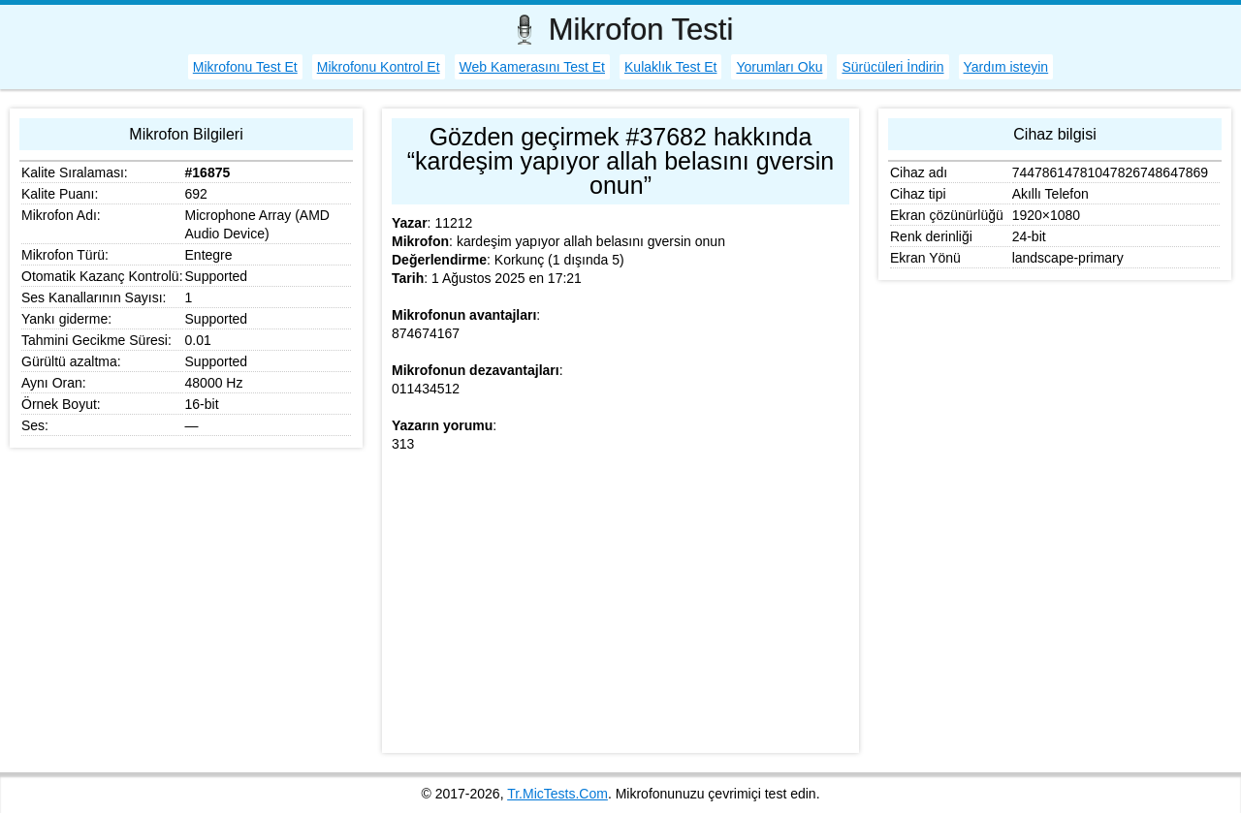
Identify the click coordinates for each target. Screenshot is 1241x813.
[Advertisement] (620, 607)
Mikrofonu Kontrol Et (378, 67)
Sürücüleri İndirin (892, 67)
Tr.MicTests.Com (557, 793)
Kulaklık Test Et (670, 67)
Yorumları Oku (779, 67)
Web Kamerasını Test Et (532, 67)
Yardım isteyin (1006, 67)
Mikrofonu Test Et (245, 67)
